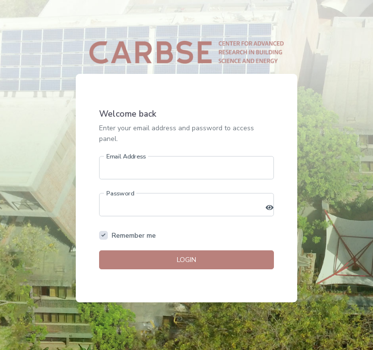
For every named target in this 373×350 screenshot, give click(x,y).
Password (120, 193)
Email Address (126, 156)
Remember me (134, 235)
